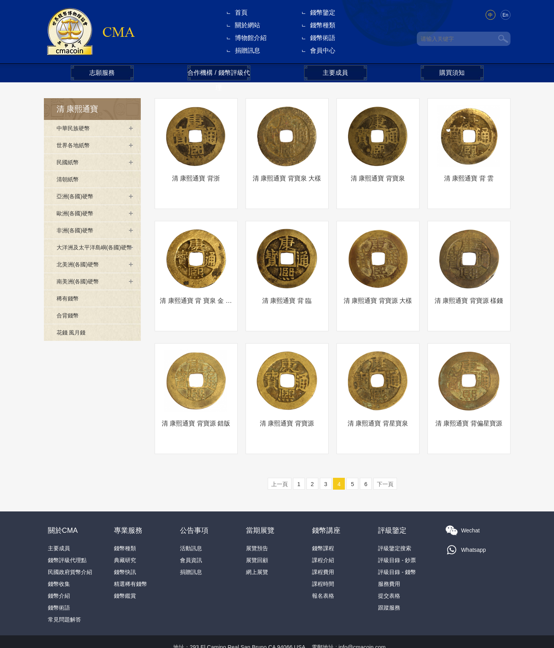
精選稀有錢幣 (130, 561)
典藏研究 (125, 537)
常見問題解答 (64, 596)
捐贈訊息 (247, 50)
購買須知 (452, 72)
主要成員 (335, 72)
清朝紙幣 (69, 179)
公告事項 (194, 507)
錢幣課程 (323, 525)
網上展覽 (257, 549)
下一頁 (385, 461)
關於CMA (63, 507)
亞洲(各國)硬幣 (78, 196)
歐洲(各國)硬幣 (78, 213)
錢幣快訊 (125, 549)
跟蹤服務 (389, 584)
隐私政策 (393, 636)
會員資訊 (191, 537)
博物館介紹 (251, 37)
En (506, 15)
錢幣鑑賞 (125, 573)
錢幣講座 (326, 507)
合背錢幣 (69, 327)
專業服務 (128, 507)
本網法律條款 (357, 636)
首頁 (241, 12)
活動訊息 (191, 525)
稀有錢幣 (69, 310)
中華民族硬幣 (76, 128)
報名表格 (323, 573)
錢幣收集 (59, 561)
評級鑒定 (392, 507)
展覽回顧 (257, 537)
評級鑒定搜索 (394, 525)
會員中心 (322, 50)
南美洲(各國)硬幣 (81, 293)
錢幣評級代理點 (67, 537)
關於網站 (247, 25)
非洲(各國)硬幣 (78, 230)
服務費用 (389, 561)
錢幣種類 (322, 25)
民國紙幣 (69, 162)
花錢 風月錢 (73, 344)
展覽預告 (257, 525)
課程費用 (323, 549)
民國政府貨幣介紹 (70, 549)
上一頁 (279, 461)
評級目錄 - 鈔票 (397, 537)
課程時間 (323, 561)
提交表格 (389, 573)
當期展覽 (260, 507)
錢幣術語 (322, 37)
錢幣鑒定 (322, 12)
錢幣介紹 (59, 573)
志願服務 (102, 72)
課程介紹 (323, 537)
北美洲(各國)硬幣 (81, 276)
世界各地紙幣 (76, 145)
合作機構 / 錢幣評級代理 (218, 74)
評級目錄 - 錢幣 (397, 549)
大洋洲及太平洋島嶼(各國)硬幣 (93, 253)
